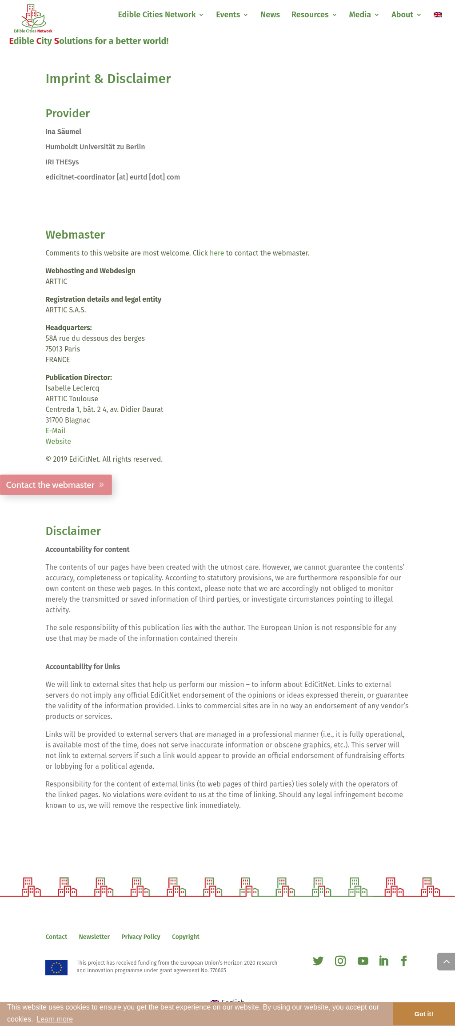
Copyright (186, 937)
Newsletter (94, 937)
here (217, 253)
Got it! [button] (424, 1014)
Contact (56, 937)
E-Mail (55, 431)
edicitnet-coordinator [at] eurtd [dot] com (112, 177)
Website (58, 441)
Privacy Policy (140, 937)
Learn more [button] (54, 1019)
